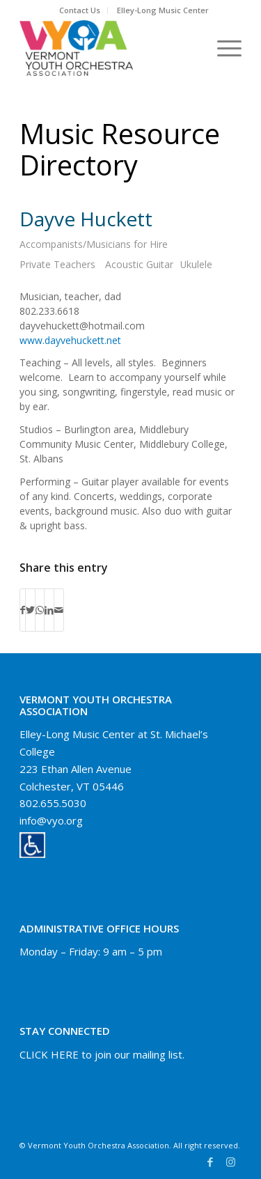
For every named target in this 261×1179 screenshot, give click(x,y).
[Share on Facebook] (22, 610)
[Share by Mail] (58, 610)
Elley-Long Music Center (163, 10)
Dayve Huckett (85, 218)
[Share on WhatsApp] (39, 610)
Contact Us (79, 10)
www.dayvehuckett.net (70, 340)
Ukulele (196, 264)
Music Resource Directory (119, 149)
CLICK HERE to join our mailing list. (101, 1054)
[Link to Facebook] (210, 1161)
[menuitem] (80, 10)
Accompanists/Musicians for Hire (93, 244)
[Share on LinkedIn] (49, 610)
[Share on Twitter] (30, 610)
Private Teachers (57, 264)
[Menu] (222, 48)
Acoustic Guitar (139, 264)
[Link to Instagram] (231, 1161)
